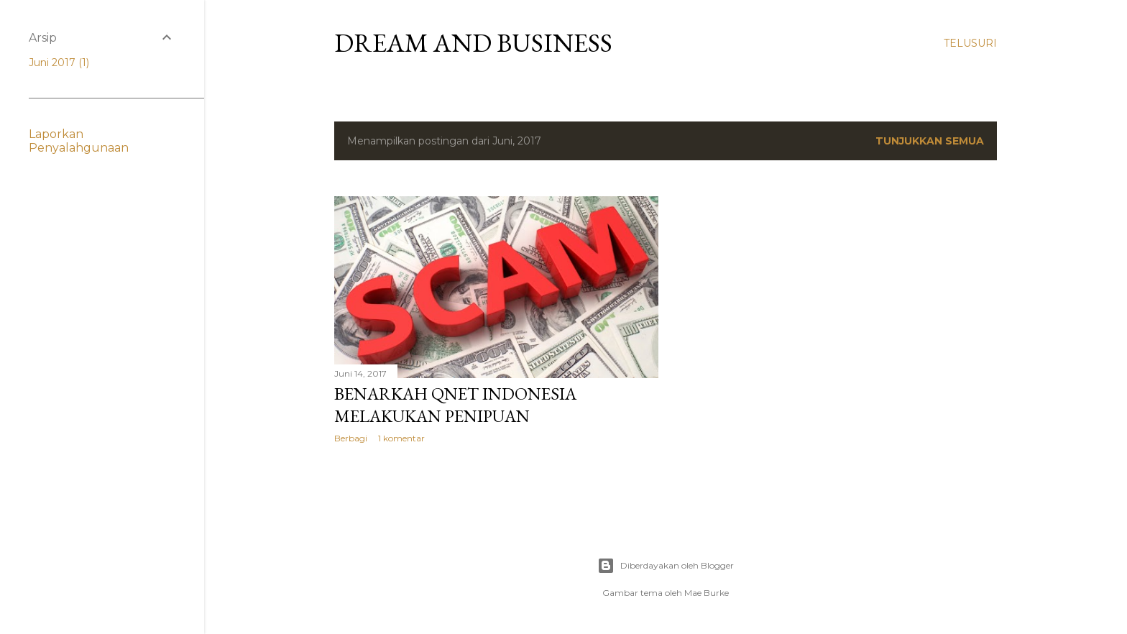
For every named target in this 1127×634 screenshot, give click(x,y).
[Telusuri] (970, 43)
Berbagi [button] (350, 438)
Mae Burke (706, 592)
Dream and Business (473, 43)
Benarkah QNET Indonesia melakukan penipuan (455, 404)
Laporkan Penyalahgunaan (79, 141)
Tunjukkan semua (929, 140)
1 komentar (401, 438)
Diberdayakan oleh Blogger (665, 565)
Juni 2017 (59, 62)
